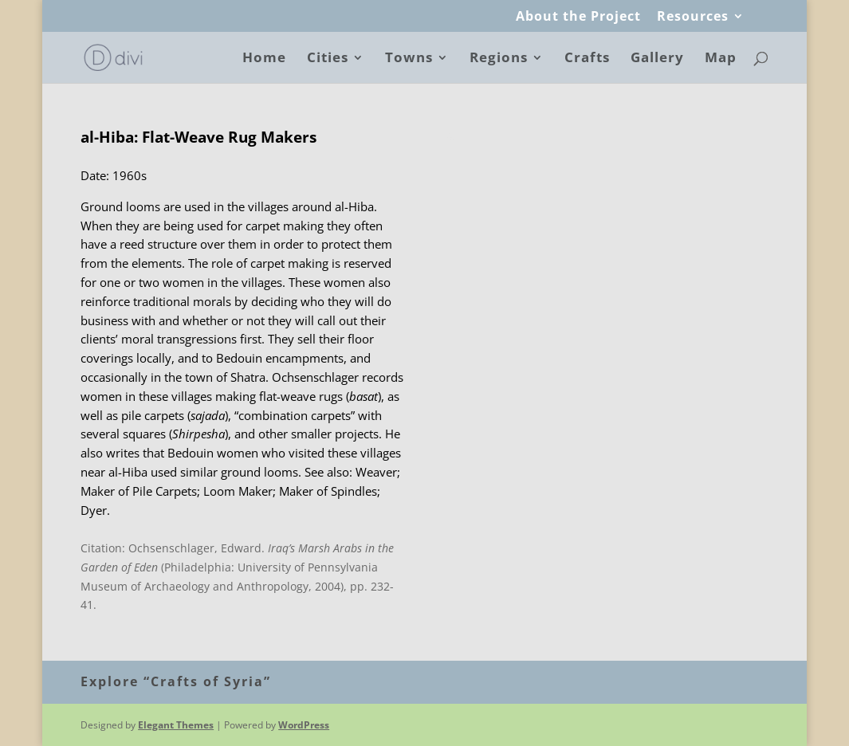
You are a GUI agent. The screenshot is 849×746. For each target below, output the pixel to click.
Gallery (657, 59)
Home (264, 59)
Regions (499, 59)
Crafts (587, 59)
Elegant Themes (176, 725)
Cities (327, 59)
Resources (693, 17)
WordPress (303, 725)
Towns (409, 59)
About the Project (578, 17)
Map (721, 59)
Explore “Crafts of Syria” (176, 681)
